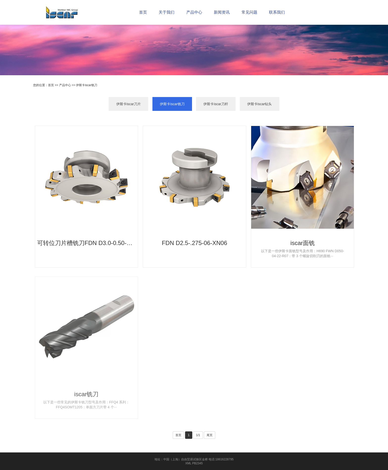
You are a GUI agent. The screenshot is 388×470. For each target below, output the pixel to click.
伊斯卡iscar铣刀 (86, 85)
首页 (51, 85)
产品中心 (65, 85)
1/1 (198, 435)
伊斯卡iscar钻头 (259, 105)
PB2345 (197, 463)
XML (188, 463)
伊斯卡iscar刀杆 (215, 105)
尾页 (210, 435)
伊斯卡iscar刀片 (128, 105)
